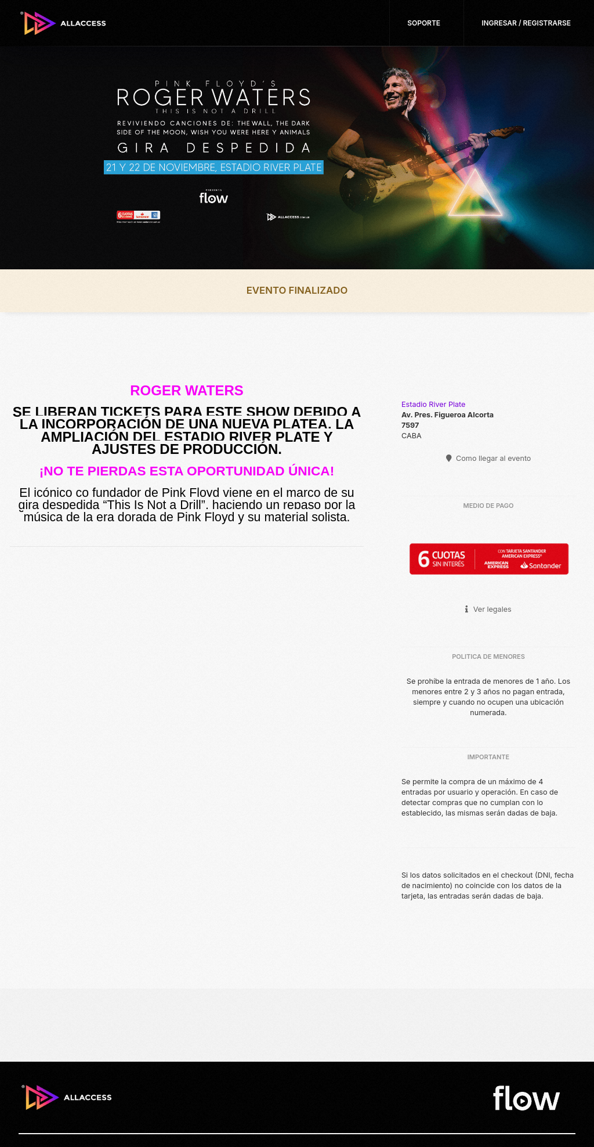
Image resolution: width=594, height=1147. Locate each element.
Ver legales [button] (488, 609)
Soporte (423, 23)
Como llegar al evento (488, 458)
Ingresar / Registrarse (526, 23)
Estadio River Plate (433, 404)
